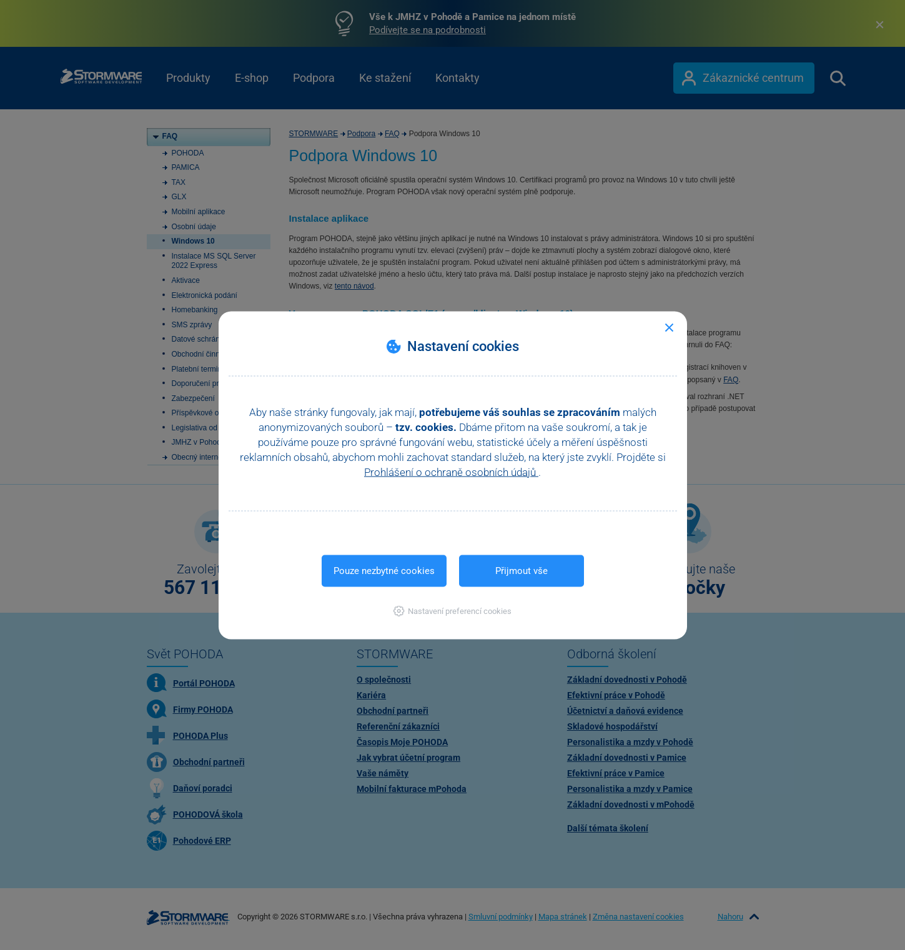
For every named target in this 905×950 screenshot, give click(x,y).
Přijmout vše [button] (521, 570)
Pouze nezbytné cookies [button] (384, 570)
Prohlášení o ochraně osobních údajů (451, 471)
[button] (452, 610)
